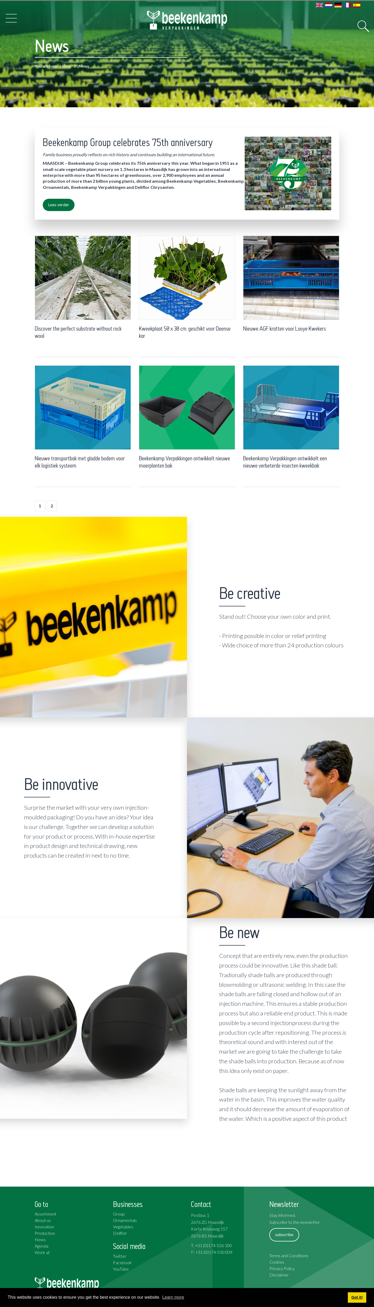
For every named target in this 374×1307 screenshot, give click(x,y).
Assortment (45, 1213)
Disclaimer (279, 1274)
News (40, 1239)
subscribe (284, 1234)
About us (43, 1220)
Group (119, 1213)
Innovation (44, 1226)
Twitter (119, 1256)
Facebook (122, 1262)
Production (45, 1233)
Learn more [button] (173, 1297)
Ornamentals (125, 1220)
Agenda (41, 1245)
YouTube (121, 1268)
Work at (42, 1252)
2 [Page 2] (51, 505)
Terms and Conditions (288, 1255)
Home (65, 65)
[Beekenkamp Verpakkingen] (186, 20)
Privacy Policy (282, 1268)
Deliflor (120, 1233)
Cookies (276, 1261)
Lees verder (58, 204)
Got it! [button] (357, 1297)
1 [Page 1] (40, 505)
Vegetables (123, 1226)
